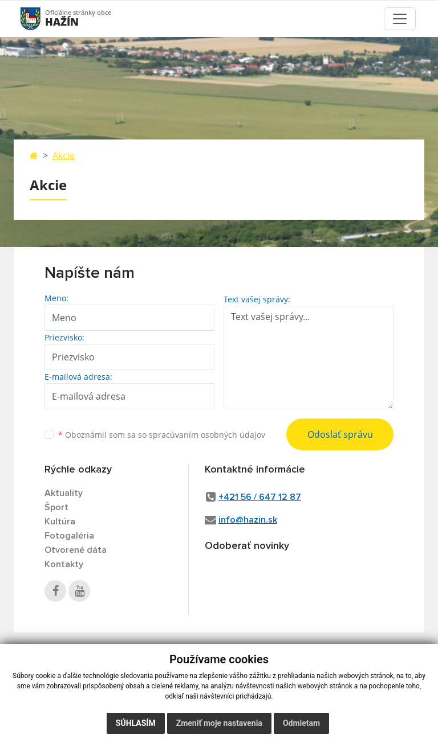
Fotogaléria (69, 535)
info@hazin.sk (247, 519)
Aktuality (63, 493)
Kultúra (59, 521)
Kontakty (63, 564)
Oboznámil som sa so (161, 434)
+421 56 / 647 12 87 (259, 497)
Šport (56, 507)
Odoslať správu (340, 434)
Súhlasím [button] (136, 727)
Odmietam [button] (301, 727)
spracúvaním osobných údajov (207, 434)
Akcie (63, 155)
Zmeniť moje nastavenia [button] (219, 727)
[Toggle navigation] (400, 18)
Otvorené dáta (75, 550)
